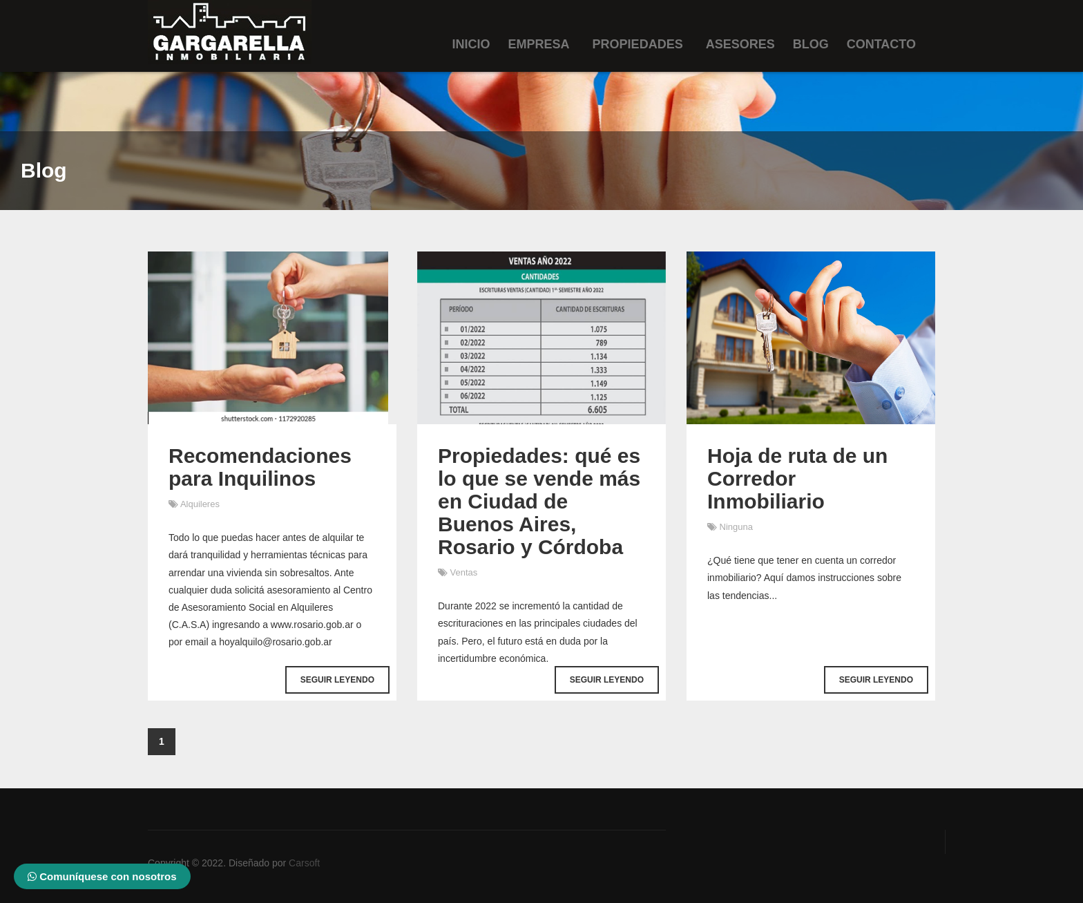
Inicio (471, 44)
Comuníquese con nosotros (102, 876)
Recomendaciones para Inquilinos (260, 467)
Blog (811, 44)
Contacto (881, 44)
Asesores (740, 44)
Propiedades (638, 44)
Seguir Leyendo (337, 680)
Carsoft (304, 862)
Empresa (539, 44)
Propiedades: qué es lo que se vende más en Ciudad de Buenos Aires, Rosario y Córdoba (539, 501)
